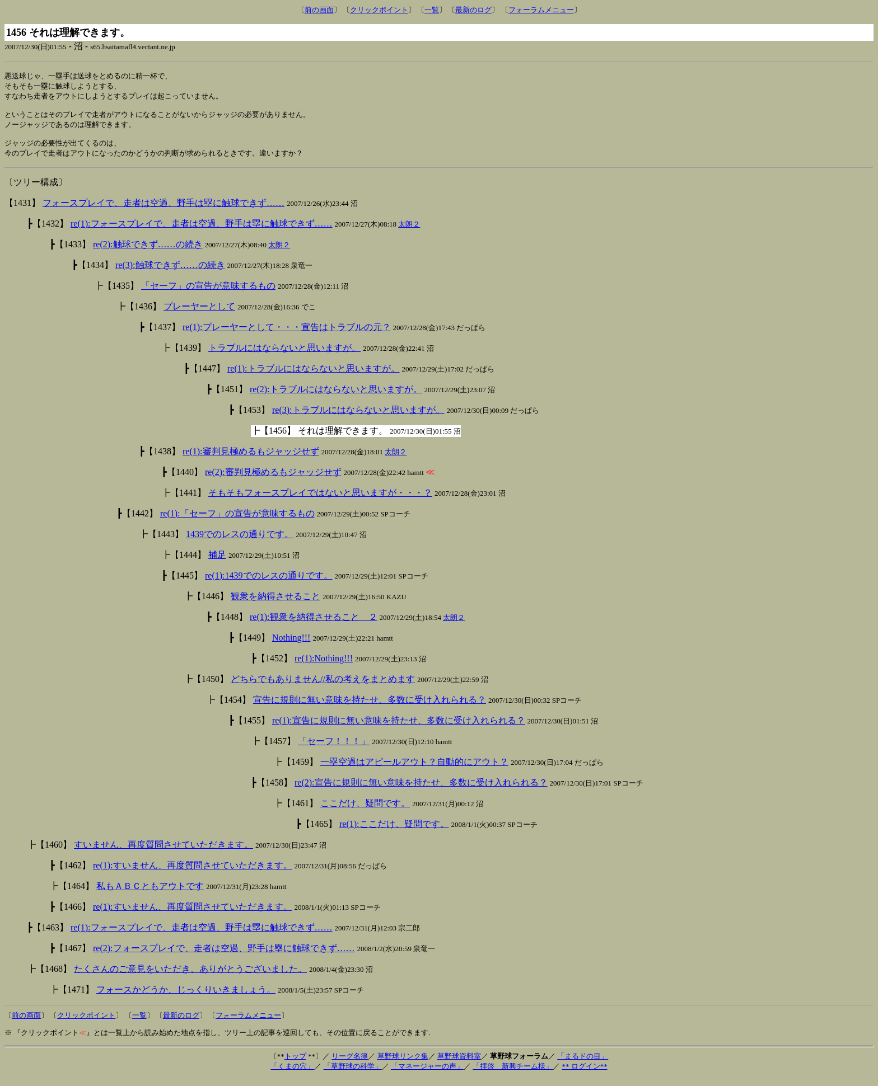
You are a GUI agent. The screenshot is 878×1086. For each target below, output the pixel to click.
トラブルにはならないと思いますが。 (284, 355)
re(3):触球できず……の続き (170, 272)
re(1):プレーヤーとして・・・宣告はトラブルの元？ (287, 334)
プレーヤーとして (199, 313)
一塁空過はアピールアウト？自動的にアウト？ (414, 769)
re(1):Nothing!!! (324, 665)
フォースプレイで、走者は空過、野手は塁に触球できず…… (163, 210)
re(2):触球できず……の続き (148, 251)
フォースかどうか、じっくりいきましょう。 (185, 997)
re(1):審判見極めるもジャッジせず (251, 458)
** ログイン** (584, 1073)
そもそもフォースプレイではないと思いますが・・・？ (320, 500)
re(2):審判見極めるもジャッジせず (273, 479)
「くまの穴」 (292, 1073)
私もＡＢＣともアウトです (150, 893)
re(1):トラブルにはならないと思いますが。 (313, 375)
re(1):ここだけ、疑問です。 (394, 831)
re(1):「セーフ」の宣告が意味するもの (237, 520)
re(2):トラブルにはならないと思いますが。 (336, 396)
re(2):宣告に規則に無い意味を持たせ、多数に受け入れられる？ (421, 789)
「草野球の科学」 (353, 1073)
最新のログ (473, 10)
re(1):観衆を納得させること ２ (313, 624)
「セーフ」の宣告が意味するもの (208, 293)
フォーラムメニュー (541, 10)
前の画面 (319, 10)
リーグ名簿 (349, 1063)
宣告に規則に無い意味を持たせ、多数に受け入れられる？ (369, 707)
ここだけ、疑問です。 (365, 810)
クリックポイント (379, 10)
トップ (295, 1063)
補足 (217, 562)
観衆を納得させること (275, 603)
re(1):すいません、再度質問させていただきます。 (192, 872)
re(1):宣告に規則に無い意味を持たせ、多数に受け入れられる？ (398, 727)
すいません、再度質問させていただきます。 (163, 852)
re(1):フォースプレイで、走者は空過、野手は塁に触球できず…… (202, 231)
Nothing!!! (291, 645)
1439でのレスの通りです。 (239, 541)
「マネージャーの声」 (427, 1073)
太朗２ (409, 231)
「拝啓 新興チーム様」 (513, 1073)
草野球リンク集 (402, 1063)
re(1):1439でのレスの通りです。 (269, 582)
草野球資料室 (459, 1063)
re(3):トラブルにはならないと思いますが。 (358, 417)
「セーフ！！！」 (334, 748)
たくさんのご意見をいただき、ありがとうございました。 (190, 976)
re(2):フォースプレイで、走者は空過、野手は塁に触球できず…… (224, 955)
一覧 (431, 10)
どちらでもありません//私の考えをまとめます (323, 686)
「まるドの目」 (582, 1063)
